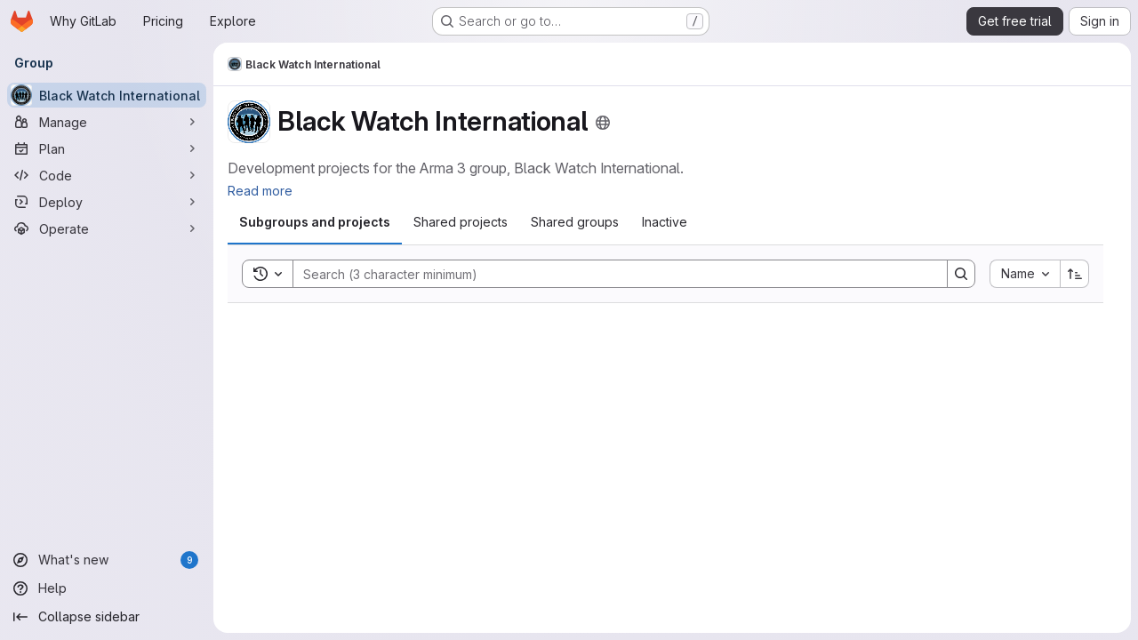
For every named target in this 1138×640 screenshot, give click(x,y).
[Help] (106, 588)
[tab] (315, 222)
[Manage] (106, 121)
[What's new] (106, 560)
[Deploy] (106, 201)
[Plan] (106, 148)
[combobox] (1025, 274)
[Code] (106, 175)
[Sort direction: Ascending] (1075, 274)
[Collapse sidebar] (106, 616)
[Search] (611, 273)
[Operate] (106, 228)
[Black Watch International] (106, 95)
